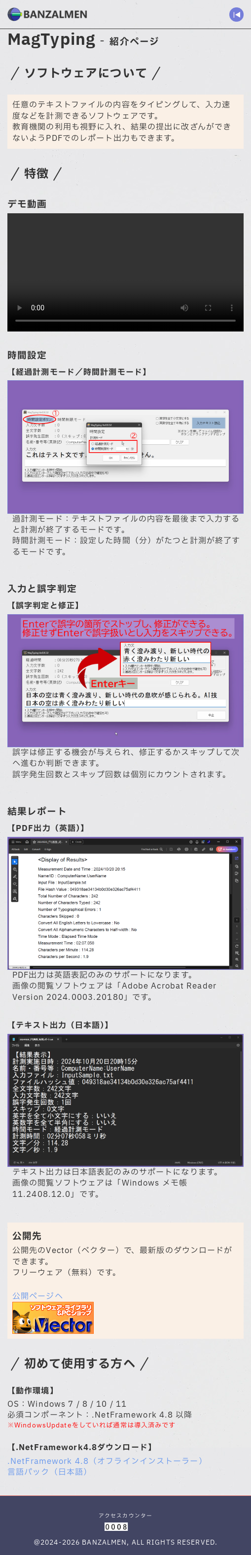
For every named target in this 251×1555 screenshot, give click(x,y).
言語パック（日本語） (49, 1472)
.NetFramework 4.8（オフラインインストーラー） (107, 1461)
